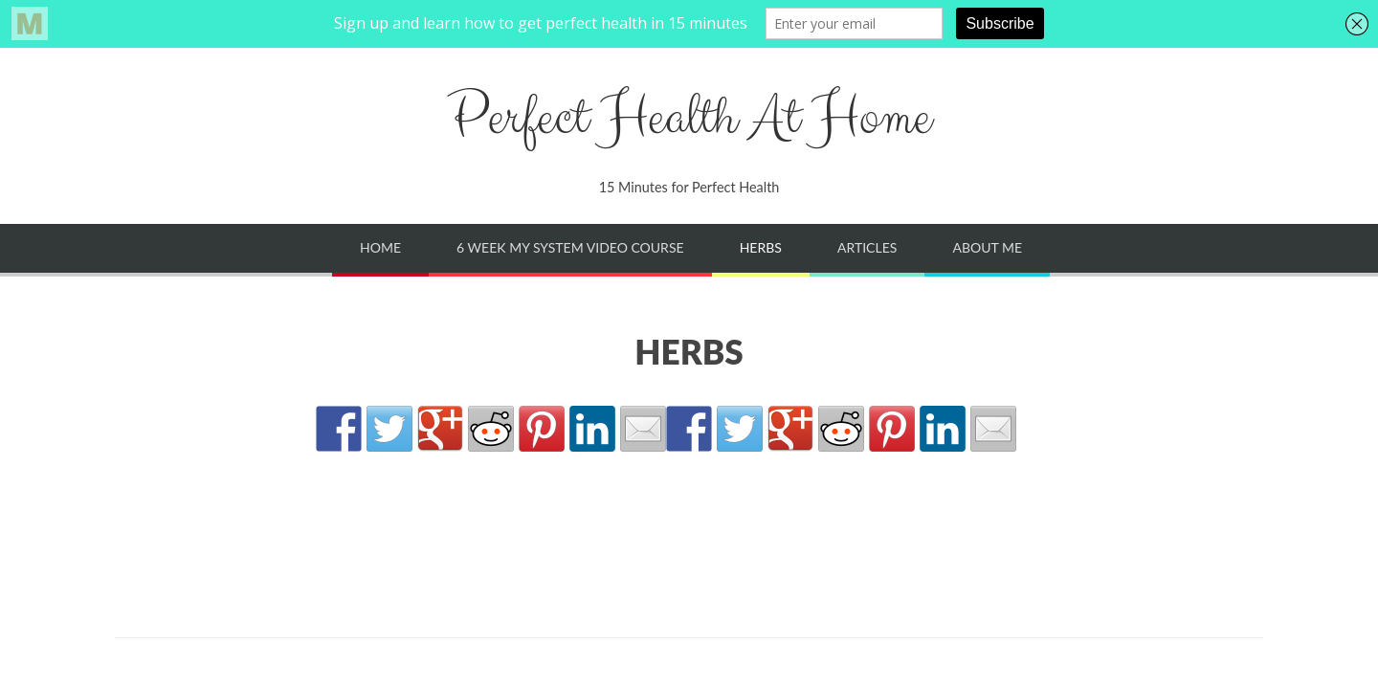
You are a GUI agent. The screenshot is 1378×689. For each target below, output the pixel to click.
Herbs (761, 247)
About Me (987, 247)
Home (380, 247)
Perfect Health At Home (689, 118)
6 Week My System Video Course (569, 247)
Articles (867, 247)
